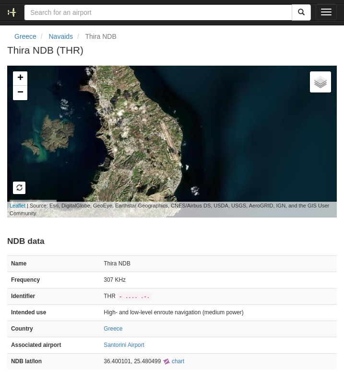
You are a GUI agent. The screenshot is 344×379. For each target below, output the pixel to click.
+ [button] (20, 78)
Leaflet (17, 205)
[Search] (301, 12)
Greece (25, 36)
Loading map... (168, 141)
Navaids (60, 36)
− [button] (20, 93)
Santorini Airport (124, 345)
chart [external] (174, 361)
